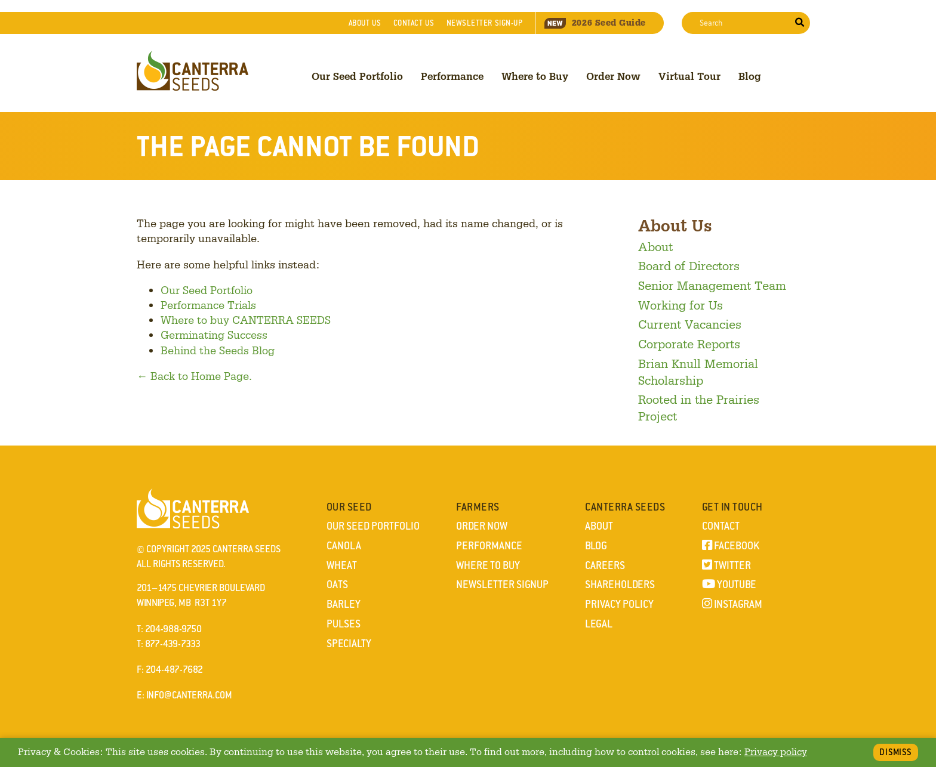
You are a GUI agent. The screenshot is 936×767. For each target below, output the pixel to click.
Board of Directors (689, 265)
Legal (598, 623)
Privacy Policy (619, 604)
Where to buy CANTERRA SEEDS (246, 319)
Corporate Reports (689, 343)
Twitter (726, 565)
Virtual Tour (689, 76)
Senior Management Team (712, 285)
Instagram (732, 604)
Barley (344, 604)
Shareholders (620, 584)
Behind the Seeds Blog (218, 350)
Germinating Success (214, 334)
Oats (337, 584)
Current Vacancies (689, 324)
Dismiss (895, 752)
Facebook (730, 545)
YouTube (729, 584)
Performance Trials (208, 304)
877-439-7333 (173, 644)
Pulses (344, 623)
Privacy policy (775, 751)
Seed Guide (595, 22)
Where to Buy (534, 76)
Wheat (342, 565)
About (365, 23)
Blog (749, 76)
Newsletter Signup (502, 584)
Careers (605, 565)
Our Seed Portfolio (357, 76)
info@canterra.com (189, 695)
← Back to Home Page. (194, 375)
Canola (344, 545)
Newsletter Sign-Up (485, 23)
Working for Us (680, 305)
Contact (413, 23)
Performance (452, 76)
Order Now (613, 76)
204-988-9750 (173, 629)
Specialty (349, 643)
